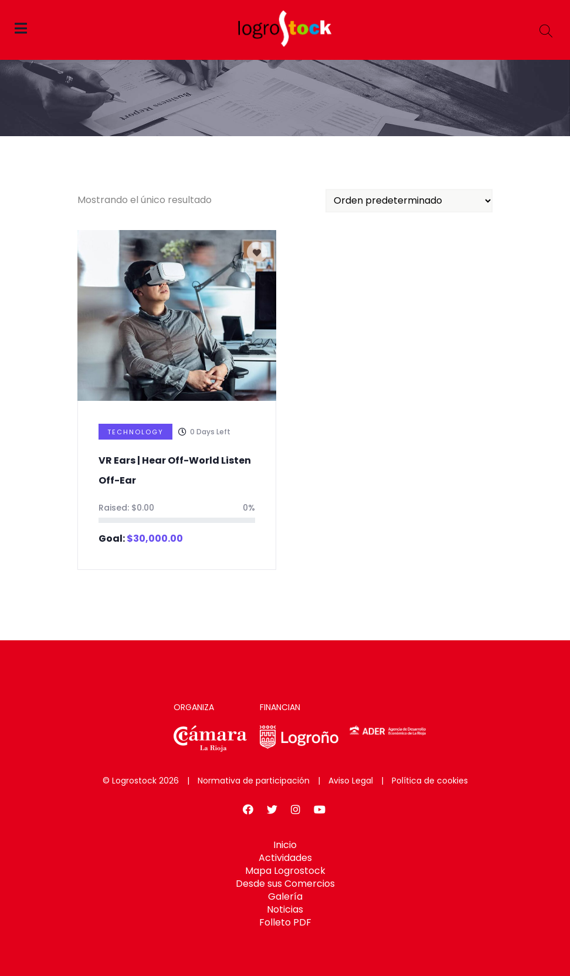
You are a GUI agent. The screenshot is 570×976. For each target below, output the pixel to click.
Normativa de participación (254, 780)
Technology (135, 432)
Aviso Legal (350, 780)
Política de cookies (430, 780)
